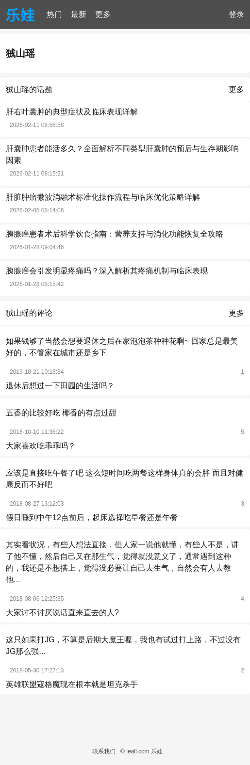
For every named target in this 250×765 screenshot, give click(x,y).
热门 (54, 14)
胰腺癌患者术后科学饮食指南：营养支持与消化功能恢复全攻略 (114, 234)
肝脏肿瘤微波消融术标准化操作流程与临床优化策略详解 (103, 197)
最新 (78, 14)
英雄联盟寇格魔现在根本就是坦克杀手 (72, 684)
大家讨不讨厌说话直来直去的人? (62, 612)
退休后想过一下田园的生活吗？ (60, 386)
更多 (103, 14)
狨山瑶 (20, 53)
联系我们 (104, 751)
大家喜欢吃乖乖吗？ (41, 446)
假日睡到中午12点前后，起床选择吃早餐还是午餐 (92, 517)
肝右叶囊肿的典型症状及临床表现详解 (72, 112)
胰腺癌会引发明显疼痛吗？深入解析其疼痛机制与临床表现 (107, 271)
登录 (236, 14)
